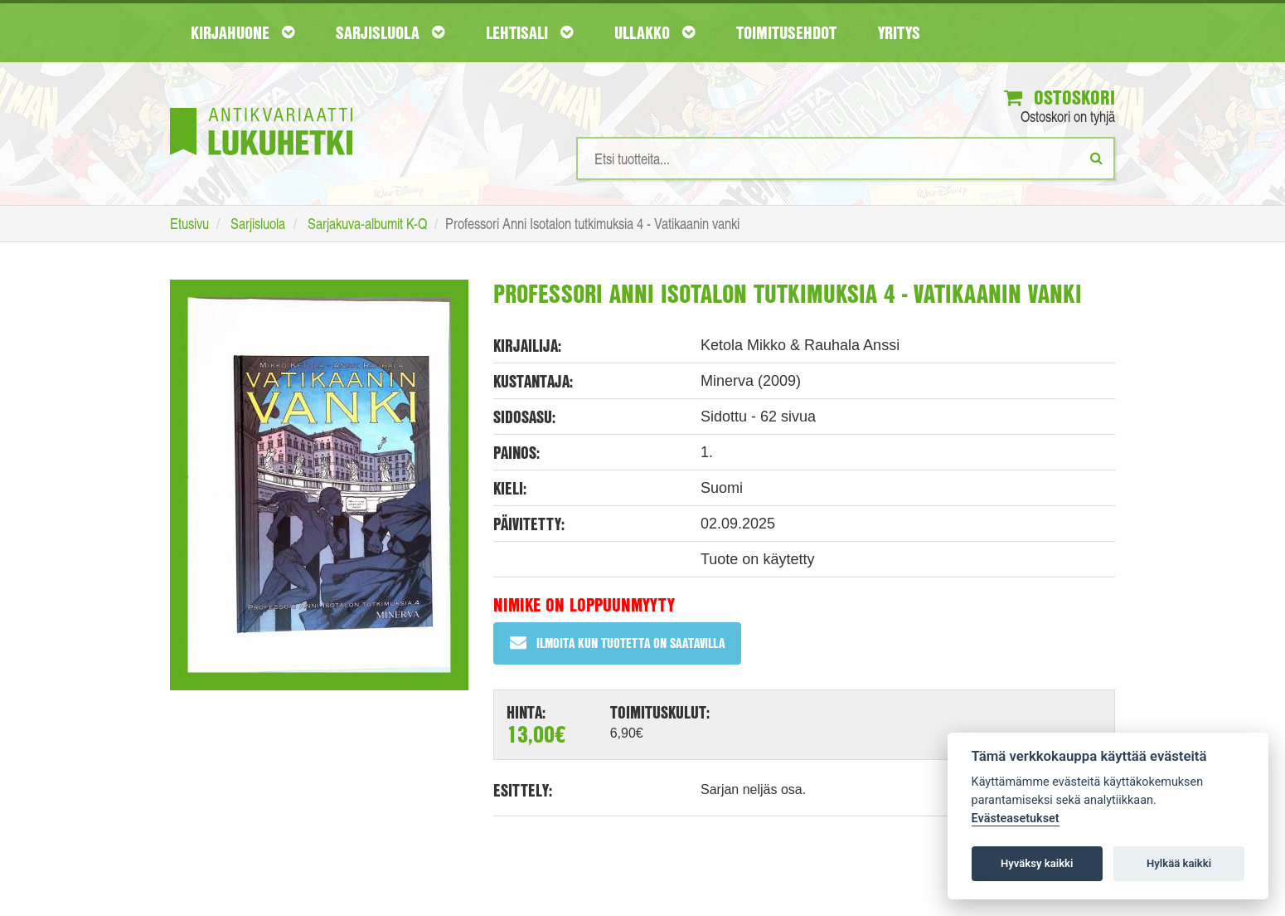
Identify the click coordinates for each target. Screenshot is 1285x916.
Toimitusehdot (786, 32)
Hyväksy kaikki (1037, 863)
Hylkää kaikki (1179, 863)
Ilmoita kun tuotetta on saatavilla (617, 642)
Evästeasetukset (1016, 818)
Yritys (899, 32)
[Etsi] (1096, 157)
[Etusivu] (261, 106)
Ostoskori (1059, 97)
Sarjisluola (390, 32)
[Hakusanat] (845, 158)
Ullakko (654, 32)
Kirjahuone (242, 32)
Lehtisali (529, 32)
